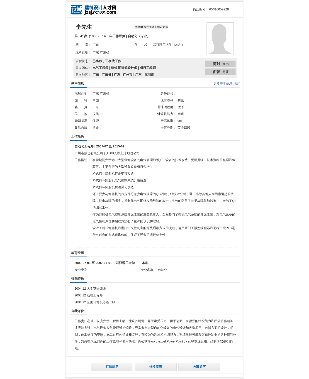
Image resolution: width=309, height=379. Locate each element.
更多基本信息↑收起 (226, 83)
